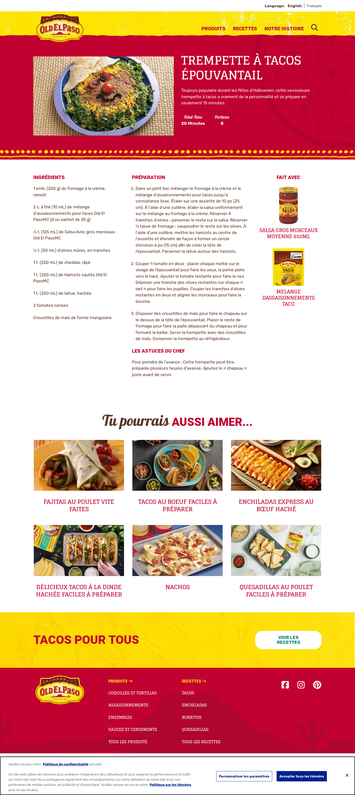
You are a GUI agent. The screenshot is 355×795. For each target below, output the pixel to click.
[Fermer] (347, 775)
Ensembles (120, 717)
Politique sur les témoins (170, 785)
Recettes (245, 29)
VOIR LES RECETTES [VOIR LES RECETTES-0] (288, 640)
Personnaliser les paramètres (244, 776)
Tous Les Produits (127, 741)
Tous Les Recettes (201, 741)
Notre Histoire (284, 29)
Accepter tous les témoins (301, 776)
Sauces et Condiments (132, 729)
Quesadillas (195, 729)
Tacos (188, 692)
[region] (177, 776)
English (295, 6)
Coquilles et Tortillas (132, 692)
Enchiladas (194, 705)
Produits (213, 29)
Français (314, 6)
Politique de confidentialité (65, 764)
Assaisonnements (128, 705)
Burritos (192, 717)
